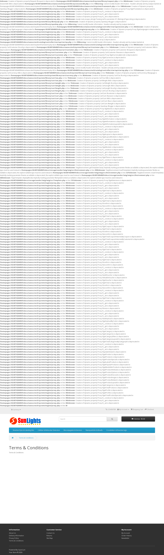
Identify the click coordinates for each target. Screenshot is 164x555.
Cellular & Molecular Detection (49, 430)
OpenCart (21, 550)
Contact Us (50, 533)
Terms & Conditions (26, 438)
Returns (49, 536)
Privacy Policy (14, 538)
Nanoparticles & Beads (94, 430)
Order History (126, 536)
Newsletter (125, 538)
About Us (12, 533)
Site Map (50, 538)
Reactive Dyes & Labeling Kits (23, 430)
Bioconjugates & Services (73, 430)
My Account (125, 533)
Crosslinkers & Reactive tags (116, 430)
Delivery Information (16, 536)
